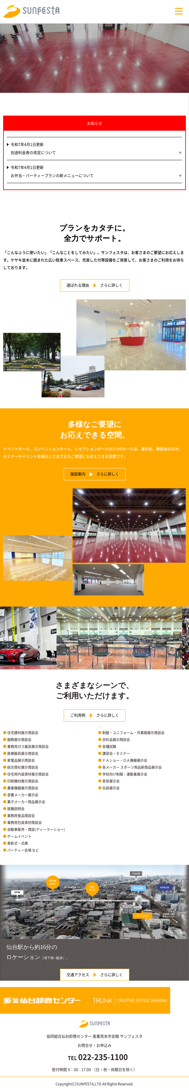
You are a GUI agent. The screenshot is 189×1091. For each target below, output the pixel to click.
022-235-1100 (103, 1056)
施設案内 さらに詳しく (94, 474)
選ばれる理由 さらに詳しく (95, 285)
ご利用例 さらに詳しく (94, 715)
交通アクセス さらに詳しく (95, 975)
